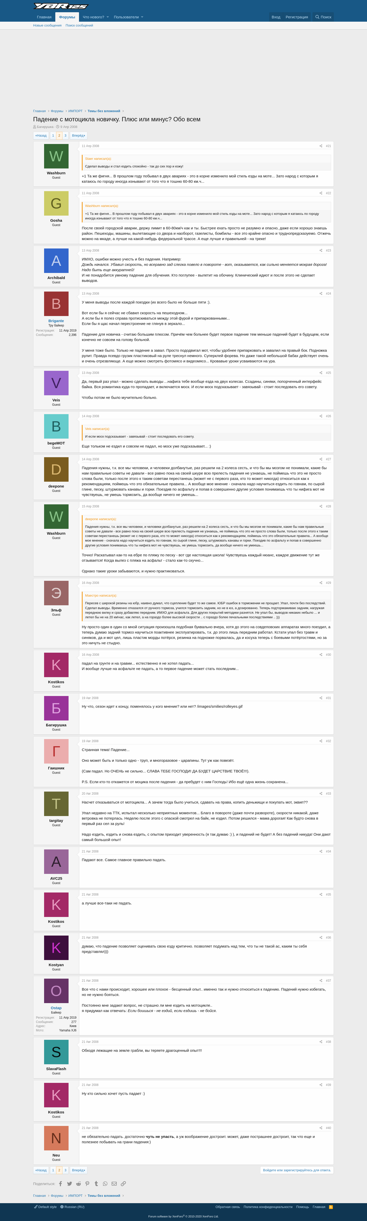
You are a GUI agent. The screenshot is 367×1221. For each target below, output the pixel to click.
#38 (328, 1042)
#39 (328, 1085)
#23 (328, 250)
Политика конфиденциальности (268, 1207)
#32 (328, 741)
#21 (328, 146)
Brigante (56, 321)
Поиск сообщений (79, 25)
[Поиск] (323, 17)
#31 (328, 698)
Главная (44, 17)
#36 (328, 937)
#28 (328, 506)
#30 (328, 655)
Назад (41, 135)
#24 (328, 293)
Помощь (302, 1207)
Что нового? (93, 17)
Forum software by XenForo (183, 1216)
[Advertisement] (183, 67)
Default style (45, 1207)
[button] (107, 17)
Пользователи (126, 17)
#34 (328, 851)
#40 (328, 1128)
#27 (328, 459)
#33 (328, 793)
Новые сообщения (47, 25)
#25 (328, 373)
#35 (328, 894)
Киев (73, 1026)
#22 (328, 193)
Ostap (56, 1008)
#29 (328, 583)
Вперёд (78, 135)
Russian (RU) (72, 1207)
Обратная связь (228, 1207)
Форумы (67, 17)
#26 (328, 416)
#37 (328, 980)
